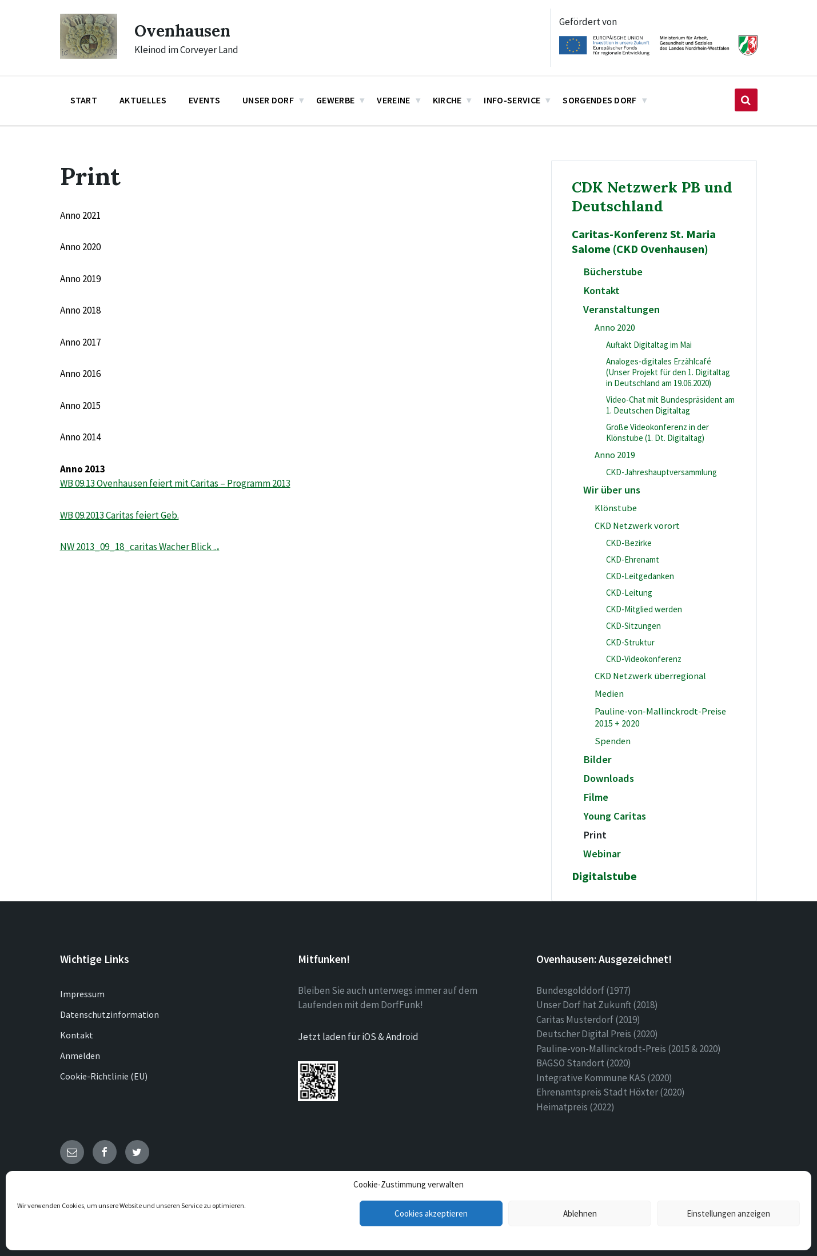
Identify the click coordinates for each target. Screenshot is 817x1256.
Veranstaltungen (621, 309)
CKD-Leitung (629, 592)
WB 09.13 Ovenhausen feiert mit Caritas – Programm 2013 (175, 483)
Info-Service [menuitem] (512, 100)
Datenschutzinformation (109, 1014)
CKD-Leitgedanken (640, 576)
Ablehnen (580, 1213)
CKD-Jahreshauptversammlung (661, 472)
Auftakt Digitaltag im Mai (649, 344)
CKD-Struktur (630, 642)
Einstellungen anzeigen (728, 1213)
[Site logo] (88, 55)
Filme (595, 797)
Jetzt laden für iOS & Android (358, 1036)
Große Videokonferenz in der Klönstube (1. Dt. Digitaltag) (657, 432)
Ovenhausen (185, 30)
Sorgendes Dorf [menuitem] (599, 100)
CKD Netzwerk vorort (637, 526)
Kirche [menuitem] (447, 100)
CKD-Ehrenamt (632, 559)
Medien (609, 694)
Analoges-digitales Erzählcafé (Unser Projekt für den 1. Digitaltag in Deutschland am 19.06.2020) (668, 372)
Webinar (602, 853)
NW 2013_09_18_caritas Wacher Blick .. (138, 546)
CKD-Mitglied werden (644, 609)
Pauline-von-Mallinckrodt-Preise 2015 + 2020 (660, 717)
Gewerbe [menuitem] (335, 100)
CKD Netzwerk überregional (650, 676)
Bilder (597, 759)
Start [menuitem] (84, 100)
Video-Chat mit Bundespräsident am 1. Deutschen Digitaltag (670, 405)
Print (595, 834)
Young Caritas (614, 815)
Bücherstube (613, 271)
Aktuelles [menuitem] (142, 100)
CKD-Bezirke (629, 542)
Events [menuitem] (204, 100)
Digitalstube (604, 876)
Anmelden (80, 1055)
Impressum (82, 994)
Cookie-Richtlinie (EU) (104, 1076)
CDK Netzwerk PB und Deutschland (652, 196)
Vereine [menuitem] (393, 100)
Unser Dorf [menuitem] (268, 100)
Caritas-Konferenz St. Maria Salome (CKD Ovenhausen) (644, 241)
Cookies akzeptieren (431, 1213)
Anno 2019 (615, 455)
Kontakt (601, 290)
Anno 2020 (615, 328)
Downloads (608, 778)
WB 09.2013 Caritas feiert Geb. (119, 515)
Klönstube (616, 508)
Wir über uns (611, 489)
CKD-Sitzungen (633, 625)
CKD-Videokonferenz (644, 658)
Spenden (613, 741)
